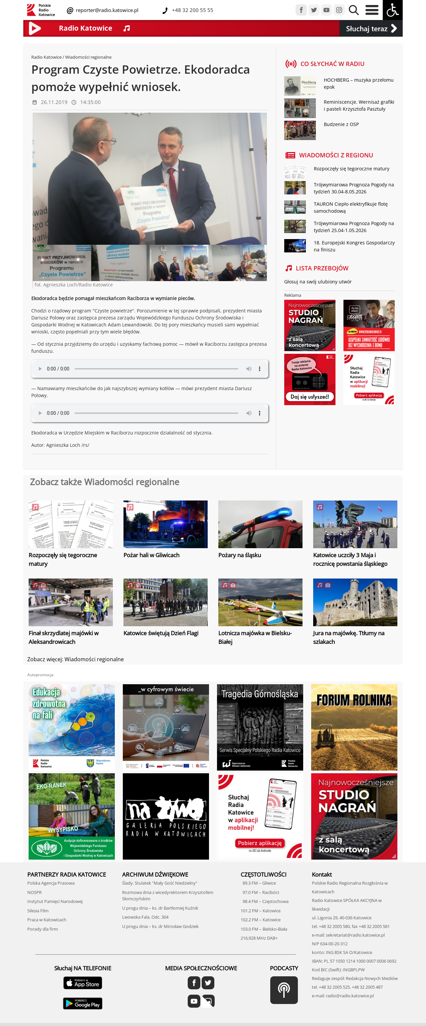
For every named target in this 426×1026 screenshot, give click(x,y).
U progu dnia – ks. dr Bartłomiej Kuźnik (160, 908)
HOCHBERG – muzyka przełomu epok (359, 83)
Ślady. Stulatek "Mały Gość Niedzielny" (159, 883)
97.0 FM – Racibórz (260, 892)
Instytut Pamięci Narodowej (55, 901)
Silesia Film (38, 911)
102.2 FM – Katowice (261, 920)
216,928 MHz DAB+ (259, 938)
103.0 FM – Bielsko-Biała (264, 929)
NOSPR (34, 892)
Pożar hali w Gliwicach (151, 555)
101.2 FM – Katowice (261, 911)
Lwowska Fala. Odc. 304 (145, 917)
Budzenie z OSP (341, 124)
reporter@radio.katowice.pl (106, 10)
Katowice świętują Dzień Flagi (160, 633)
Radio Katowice (46, 57)
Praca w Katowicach (46, 920)
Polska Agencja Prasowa (51, 883)
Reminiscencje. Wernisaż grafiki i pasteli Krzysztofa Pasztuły (359, 105)
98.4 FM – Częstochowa (265, 901)
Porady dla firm (42, 929)
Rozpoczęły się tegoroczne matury (351, 168)
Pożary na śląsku (239, 555)
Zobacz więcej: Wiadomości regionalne (75, 659)
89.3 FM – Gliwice (258, 883)
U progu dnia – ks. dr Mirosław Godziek (160, 926)
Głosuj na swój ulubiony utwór (318, 281)
